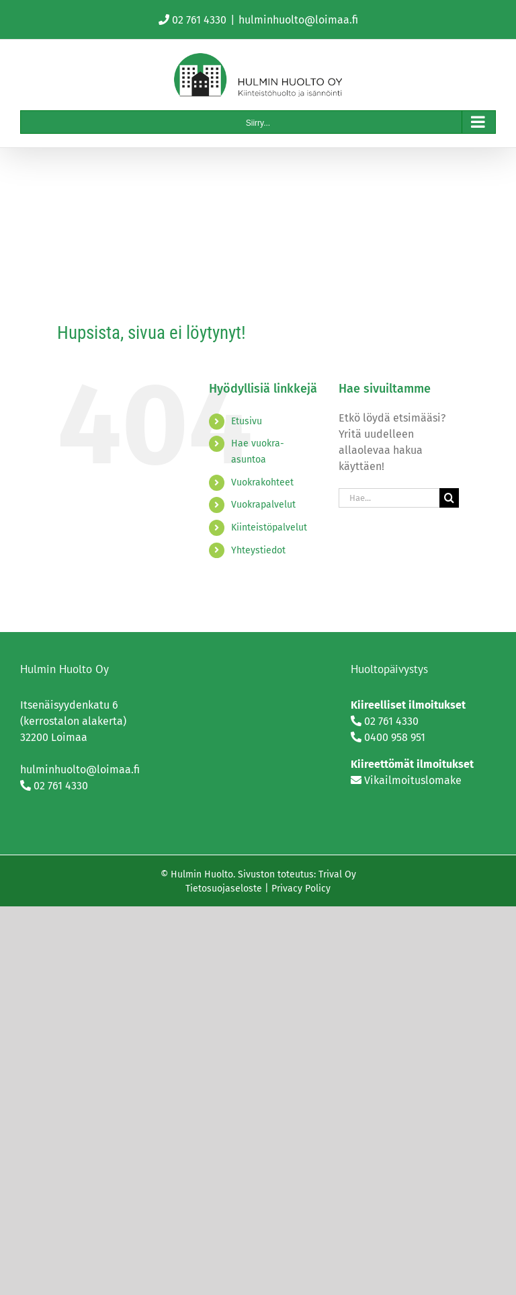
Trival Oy (337, 874)
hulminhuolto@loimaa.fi (298, 19)
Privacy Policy (301, 888)
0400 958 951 (394, 737)
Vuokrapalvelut (263, 504)
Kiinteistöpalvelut (269, 527)
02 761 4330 (199, 19)
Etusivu (246, 421)
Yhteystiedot (258, 550)
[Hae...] (389, 498)
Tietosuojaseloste (223, 888)
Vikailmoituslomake (413, 780)
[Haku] (449, 498)
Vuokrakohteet (262, 482)
